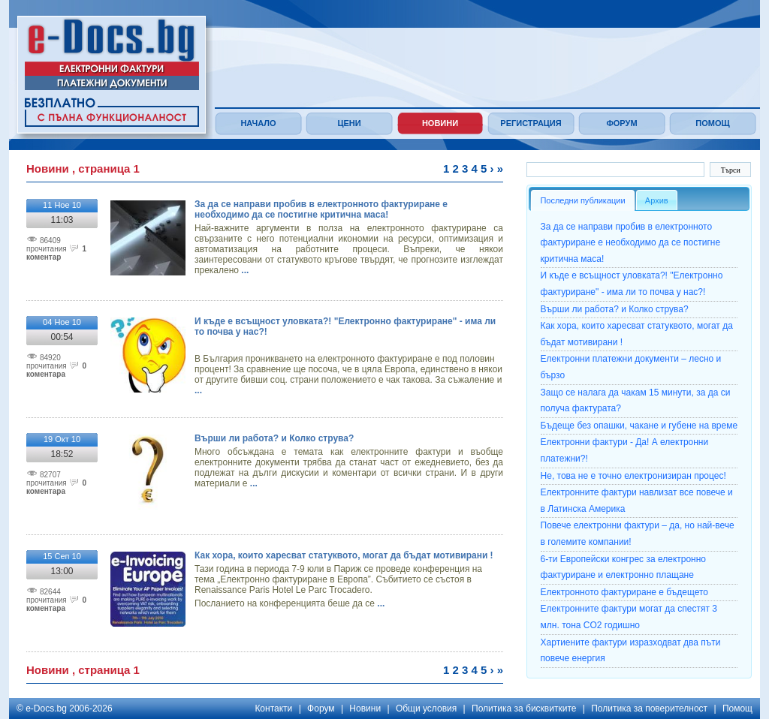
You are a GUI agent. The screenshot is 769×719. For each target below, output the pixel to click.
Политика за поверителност (649, 708)
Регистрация (530, 123)
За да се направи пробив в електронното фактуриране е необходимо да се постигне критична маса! (321, 209)
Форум (621, 123)
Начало (258, 123)
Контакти (273, 708)
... (244, 270)
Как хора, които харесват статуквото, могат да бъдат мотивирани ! (344, 555)
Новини (440, 123)
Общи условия (426, 708)
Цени (348, 123)
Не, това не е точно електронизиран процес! (633, 476)
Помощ (712, 123)
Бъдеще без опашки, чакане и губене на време (639, 425)
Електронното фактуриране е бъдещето (624, 592)
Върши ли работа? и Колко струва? (274, 438)
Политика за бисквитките (524, 708)
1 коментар (56, 253)
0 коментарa (56, 370)
